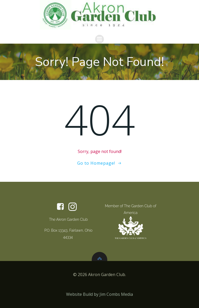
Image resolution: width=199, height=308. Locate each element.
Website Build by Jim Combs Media (99, 294)
